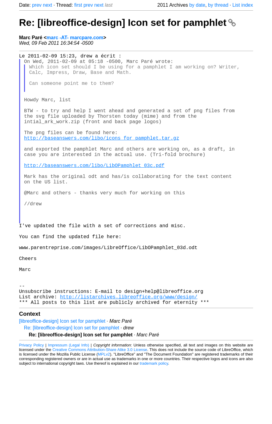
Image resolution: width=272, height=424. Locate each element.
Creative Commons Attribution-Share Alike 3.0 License (99, 405)
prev (36, 5)
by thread (218, 5)
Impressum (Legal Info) (68, 401)
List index (242, 5)
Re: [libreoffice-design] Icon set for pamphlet (127, 22)
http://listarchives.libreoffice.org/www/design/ (128, 351)
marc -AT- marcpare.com (75, 37)
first (78, 5)
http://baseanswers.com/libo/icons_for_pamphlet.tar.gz (101, 157)
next (47, 5)
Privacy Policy (31, 401)
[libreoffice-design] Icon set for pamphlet (62, 377)
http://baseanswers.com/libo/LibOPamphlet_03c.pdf (94, 190)
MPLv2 (104, 410)
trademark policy (154, 419)
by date (197, 5)
